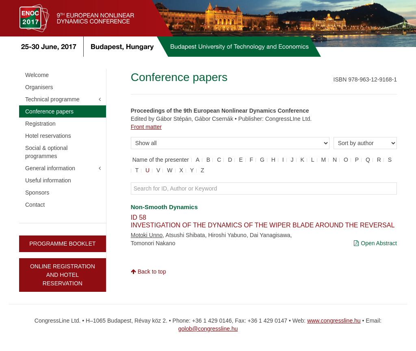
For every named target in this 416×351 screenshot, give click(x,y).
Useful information (48, 180)
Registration (40, 123)
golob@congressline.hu (208, 328)
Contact (35, 204)
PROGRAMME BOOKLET (62, 243)
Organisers (39, 87)
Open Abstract (375, 243)
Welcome (37, 75)
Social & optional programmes (46, 152)
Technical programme (52, 99)
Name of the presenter (160, 159)
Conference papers (49, 111)
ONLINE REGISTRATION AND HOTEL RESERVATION (62, 275)
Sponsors (37, 192)
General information (50, 168)
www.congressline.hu (334, 320)
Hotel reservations (48, 136)
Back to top (148, 271)
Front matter (146, 127)
